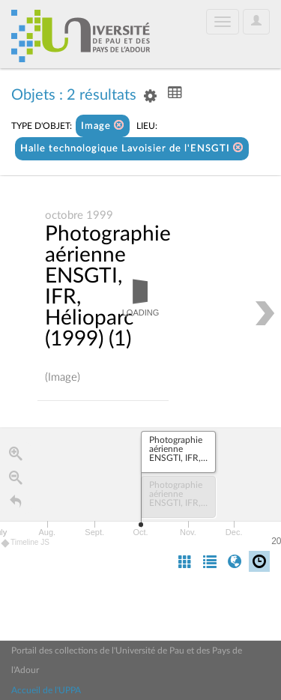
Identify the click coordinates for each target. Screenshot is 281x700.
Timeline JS (25, 543)
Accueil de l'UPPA (46, 690)
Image (102, 125)
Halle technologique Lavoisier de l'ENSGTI (132, 148)
